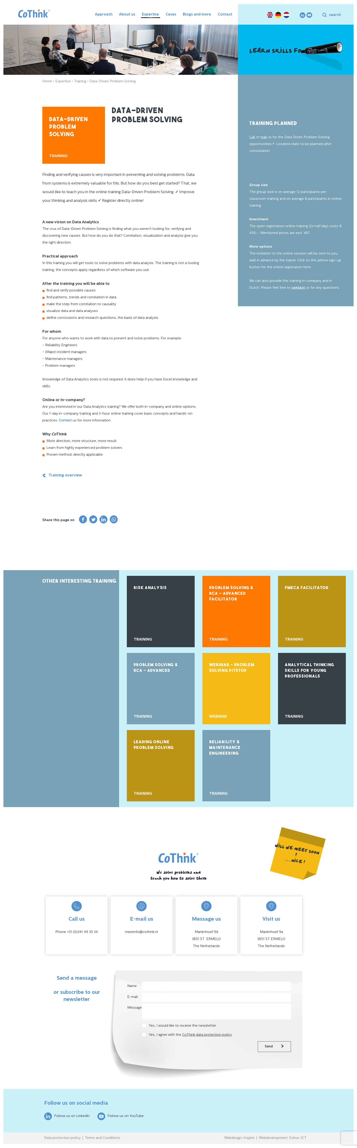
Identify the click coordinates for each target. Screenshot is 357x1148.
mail (263, 137)
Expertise (150, 14)
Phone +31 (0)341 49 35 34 (76, 932)
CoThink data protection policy (207, 1035)
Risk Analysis (150, 588)
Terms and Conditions (102, 1138)
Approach (103, 14)
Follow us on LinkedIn (67, 1116)
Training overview (62, 475)
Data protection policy (62, 1138)
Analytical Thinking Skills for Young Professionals (309, 671)
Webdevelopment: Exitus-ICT (282, 1138)
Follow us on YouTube (120, 1116)
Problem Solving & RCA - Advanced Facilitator (231, 594)
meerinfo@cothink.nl (141, 932)
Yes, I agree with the (190, 1035)
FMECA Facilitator (307, 588)
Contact (225, 14)
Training (80, 81)
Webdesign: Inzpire (239, 1138)
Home (47, 81)
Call (252, 137)
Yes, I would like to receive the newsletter (182, 1026)
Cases (171, 14)
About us (127, 14)
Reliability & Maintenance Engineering (225, 748)
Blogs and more (197, 14)
